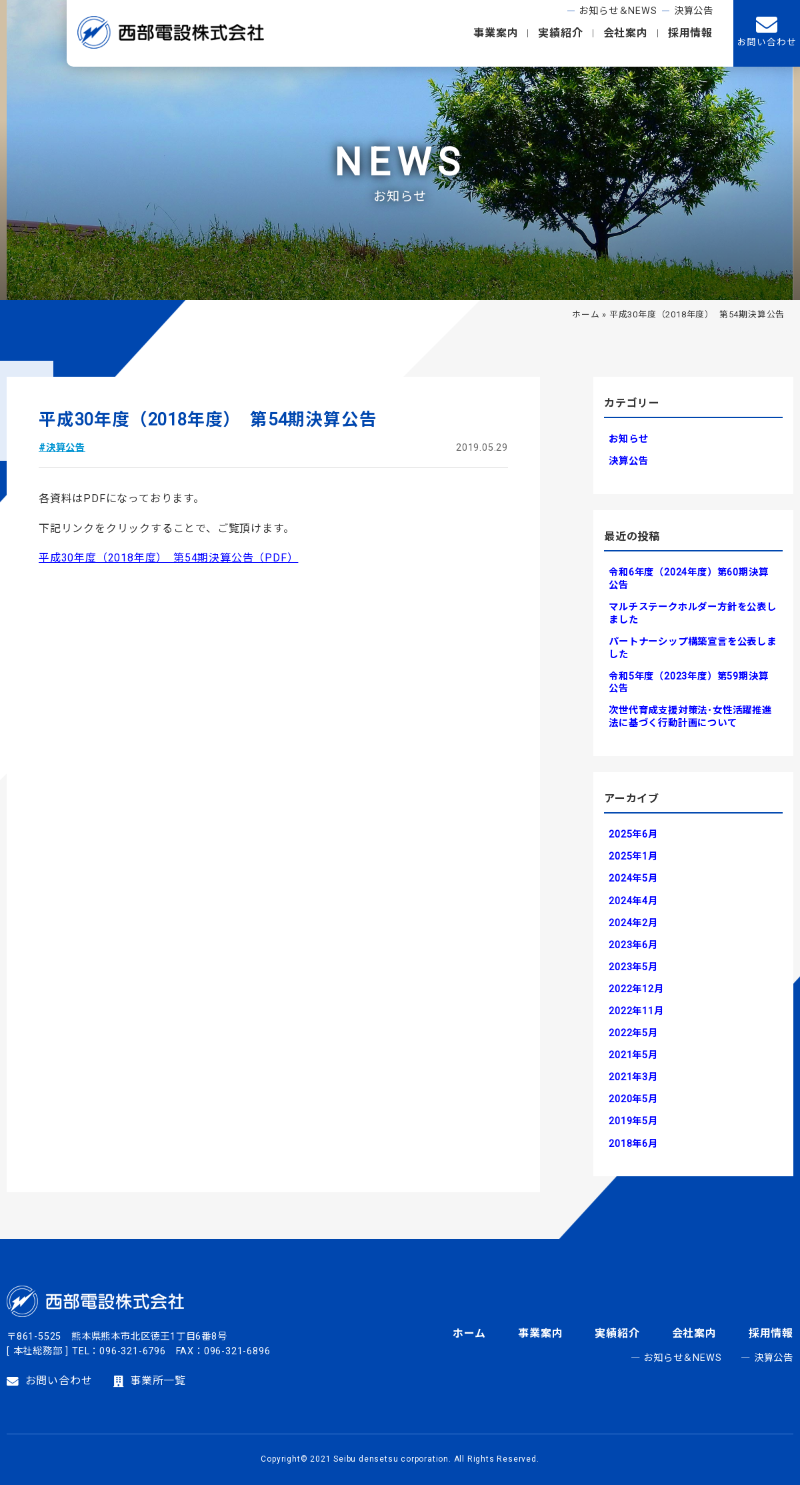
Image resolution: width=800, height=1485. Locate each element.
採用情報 (690, 33)
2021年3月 (633, 1077)
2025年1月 (633, 856)
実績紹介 (560, 33)
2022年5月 (633, 1033)
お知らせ (628, 439)
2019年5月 (633, 1121)
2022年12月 (636, 989)
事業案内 (495, 33)
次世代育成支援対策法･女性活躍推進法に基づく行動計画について (690, 717)
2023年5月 (633, 967)
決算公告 (693, 11)
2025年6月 (633, 834)
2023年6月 (633, 945)
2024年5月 (633, 878)
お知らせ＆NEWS (618, 11)
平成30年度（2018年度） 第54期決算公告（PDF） (168, 557)
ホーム (585, 314)
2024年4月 (633, 901)
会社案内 (625, 33)
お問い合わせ (49, 1381)
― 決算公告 (767, 1358)
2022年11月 (636, 1011)
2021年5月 (633, 1055)
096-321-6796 (132, 1351)
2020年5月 (633, 1099)
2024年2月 (633, 923)
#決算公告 (62, 447)
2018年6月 (633, 1144)
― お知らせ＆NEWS (676, 1358)
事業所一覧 (149, 1381)
